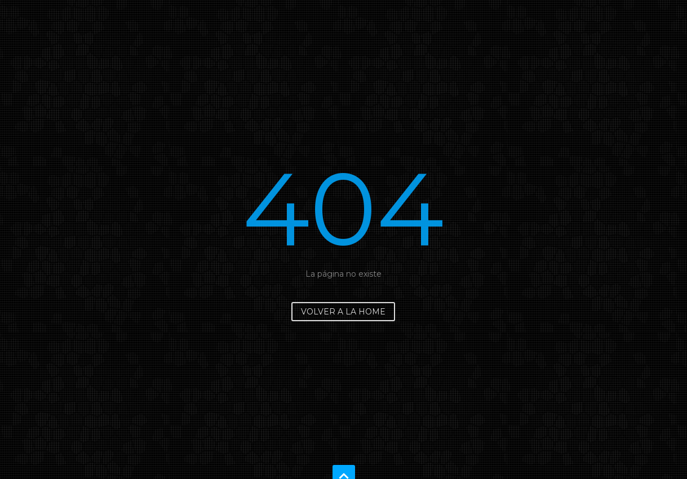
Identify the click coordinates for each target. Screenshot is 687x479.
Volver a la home (343, 312)
